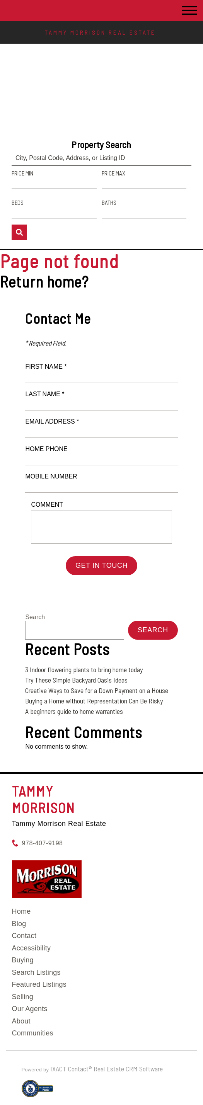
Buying (23, 960)
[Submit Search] (19, 232)
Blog (19, 924)
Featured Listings (39, 984)
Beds (18, 202)
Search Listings (36, 972)
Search (35, 617)
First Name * (46, 366)
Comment (47, 504)
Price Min (22, 173)
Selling (22, 997)
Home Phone (46, 449)
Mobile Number (51, 476)
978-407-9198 (42, 843)
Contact (24, 936)
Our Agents (30, 1009)
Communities (32, 1033)
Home (21, 911)
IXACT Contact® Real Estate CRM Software (106, 1068)
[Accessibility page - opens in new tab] (37, 1092)
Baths (109, 202)
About (21, 1021)
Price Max (113, 173)
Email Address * (52, 421)
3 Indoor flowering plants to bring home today (84, 669)
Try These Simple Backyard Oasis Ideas (76, 680)
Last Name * (44, 394)
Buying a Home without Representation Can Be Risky (94, 700)
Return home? (44, 281)
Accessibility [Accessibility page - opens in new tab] (31, 948)
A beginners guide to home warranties (74, 711)
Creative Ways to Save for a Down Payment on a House (96, 690)
